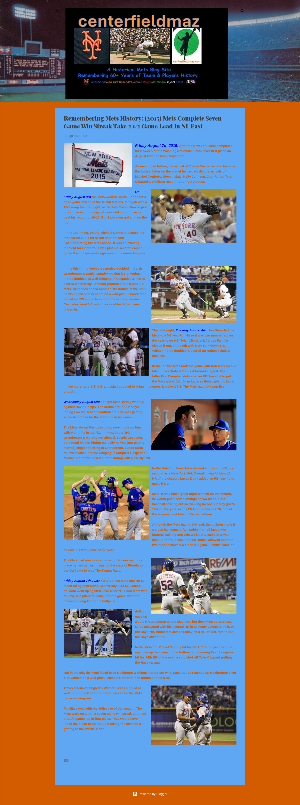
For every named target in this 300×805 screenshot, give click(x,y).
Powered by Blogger (150, 794)
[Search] (242, 11)
